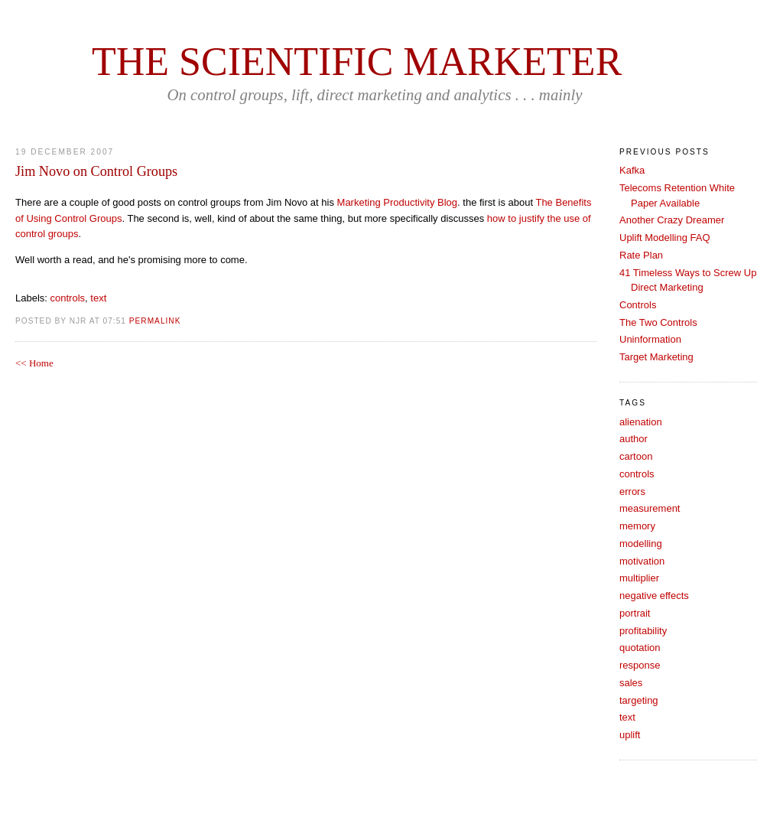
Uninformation (650, 339)
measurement (649, 508)
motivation (641, 561)
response (639, 665)
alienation (640, 422)
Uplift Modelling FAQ (664, 237)
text (98, 298)
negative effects (654, 595)
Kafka (632, 170)
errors (632, 491)
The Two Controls (658, 322)
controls (68, 298)
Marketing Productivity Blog (397, 202)
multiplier (639, 578)
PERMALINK (155, 321)
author (633, 438)
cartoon (635, 456)
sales (630, 682)
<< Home (34, 363)
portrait (634, 613)
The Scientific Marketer (357, 61)
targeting (638, 700)
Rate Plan (641, 255)
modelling (640, 543)
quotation (640, 647)
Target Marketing (656, 357)
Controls (637, 305)
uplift (629, 734)
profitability (643, 630)
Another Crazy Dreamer (671, 220)
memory (637, 526)
